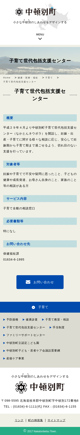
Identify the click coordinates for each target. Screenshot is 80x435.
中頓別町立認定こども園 (24, 342)
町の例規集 (35, 420)
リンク (19, 420)
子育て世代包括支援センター (40, 60)
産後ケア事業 (15, 358)
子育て (43, 307)
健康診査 (32, 319)
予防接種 (12, 319)
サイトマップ (56, 420)
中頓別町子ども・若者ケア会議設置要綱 (33, 350)
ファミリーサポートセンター (25, 335)
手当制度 (59, 327)
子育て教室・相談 (57, 319)
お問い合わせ (43, 282)
